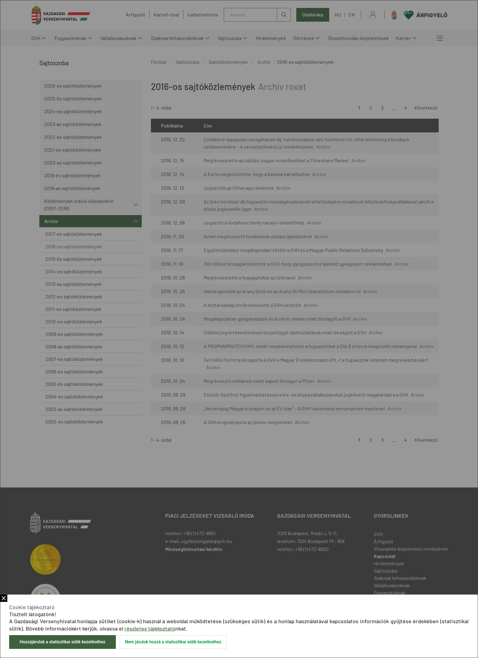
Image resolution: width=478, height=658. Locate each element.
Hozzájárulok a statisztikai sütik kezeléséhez (62, 641)
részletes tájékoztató (149, 628)
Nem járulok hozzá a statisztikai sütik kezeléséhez (173, 641)
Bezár (3, 598)
